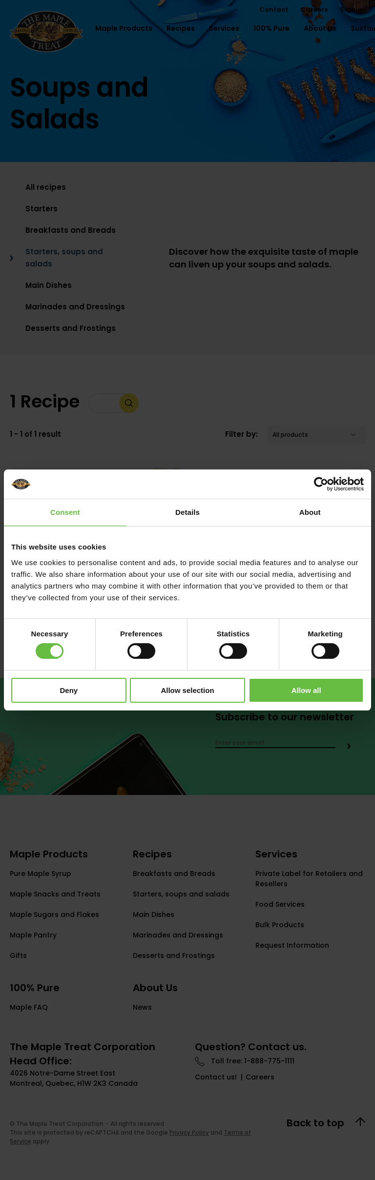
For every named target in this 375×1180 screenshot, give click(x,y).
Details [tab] (187, 512)
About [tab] (310, 512)
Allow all (306, 690)
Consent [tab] (65, 512)
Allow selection (187, 690)
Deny (69, 690)
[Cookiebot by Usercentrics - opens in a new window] (321, 484)
